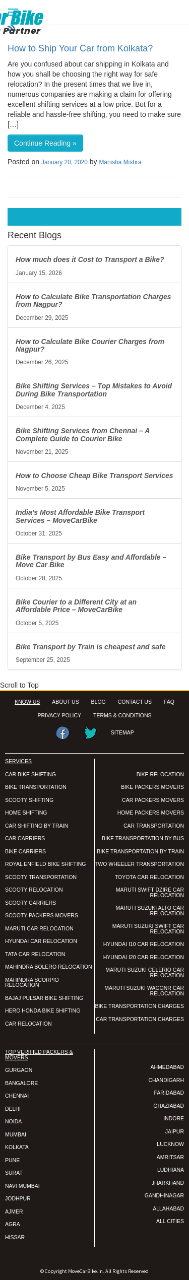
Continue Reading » (45, 143)
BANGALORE (21, 1083)
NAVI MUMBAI (22, 1186)
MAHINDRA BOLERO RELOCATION (48, 967)
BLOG (98, 702)
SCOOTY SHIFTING (29, 800)
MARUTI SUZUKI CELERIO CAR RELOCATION (144, 972)
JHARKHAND (168, 1183)
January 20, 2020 (64, 162)
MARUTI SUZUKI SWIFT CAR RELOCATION (148, 928)
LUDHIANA (170, 1170)
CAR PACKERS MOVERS (153, 800)
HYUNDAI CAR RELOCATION (41, 941)
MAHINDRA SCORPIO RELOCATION (32, 982)
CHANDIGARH (166, 1080)
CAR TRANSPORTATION (153, 826)
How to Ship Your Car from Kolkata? (80, 48)
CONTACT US (135, 702)
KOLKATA (17, 1147)
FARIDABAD (169, 1093)
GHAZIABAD (168, 1106)
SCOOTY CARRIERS (30, 903)
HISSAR (15, 1237)
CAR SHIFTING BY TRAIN (36, 826)
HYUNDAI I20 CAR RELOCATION (143, 957)
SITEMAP (122, 732)
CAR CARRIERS (25, 838)
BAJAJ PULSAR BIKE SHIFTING (44, 998)
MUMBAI (15, 1134)
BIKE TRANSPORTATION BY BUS (143, 838)
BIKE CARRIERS (25, 851)
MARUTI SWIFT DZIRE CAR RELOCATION (150, 892)
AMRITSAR (170, 1157)
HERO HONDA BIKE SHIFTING (42, 1010)
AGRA (12, 1224)
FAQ (169, 702)
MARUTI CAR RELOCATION (39, 928)
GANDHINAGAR (164, 1195)
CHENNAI (17, 1096)
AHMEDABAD (167, 1067)
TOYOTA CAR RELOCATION (149, 877)
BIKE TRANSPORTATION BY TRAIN (140, 851)
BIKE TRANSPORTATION (36, 787)
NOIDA (13, 1121)
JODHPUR (18, 1198)
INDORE (173, 1118)
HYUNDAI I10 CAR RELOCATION (143, 944)
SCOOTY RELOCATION (34, 890)
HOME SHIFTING (26, 813)
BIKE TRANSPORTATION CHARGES (139, 1006)
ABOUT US (65, 702)
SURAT (14, 1173)
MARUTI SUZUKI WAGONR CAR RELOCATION (144, 990)
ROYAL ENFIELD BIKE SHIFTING (45, 864)
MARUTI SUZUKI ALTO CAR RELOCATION (149, 910)
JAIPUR (174, 1131)
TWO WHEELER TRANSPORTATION (139, 864)
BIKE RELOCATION (160, 774)
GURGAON (18, 1070)
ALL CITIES (170, 1221)
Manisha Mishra (120, 162)
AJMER (14, 1211)
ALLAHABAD (168, 1208)
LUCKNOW (170, 1144)
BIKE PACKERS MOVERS (152, 787)
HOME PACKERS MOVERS (150, 813)
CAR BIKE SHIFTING (30, 774)
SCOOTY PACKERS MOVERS (41, 915)
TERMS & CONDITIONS (122, 715)
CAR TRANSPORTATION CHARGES (140, 1019)
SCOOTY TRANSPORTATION (41, 877)
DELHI (13, 1109)
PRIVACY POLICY (60, 715)
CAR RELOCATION (28, 1024)
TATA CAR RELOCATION (35, 954)
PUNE (12, 1160)
